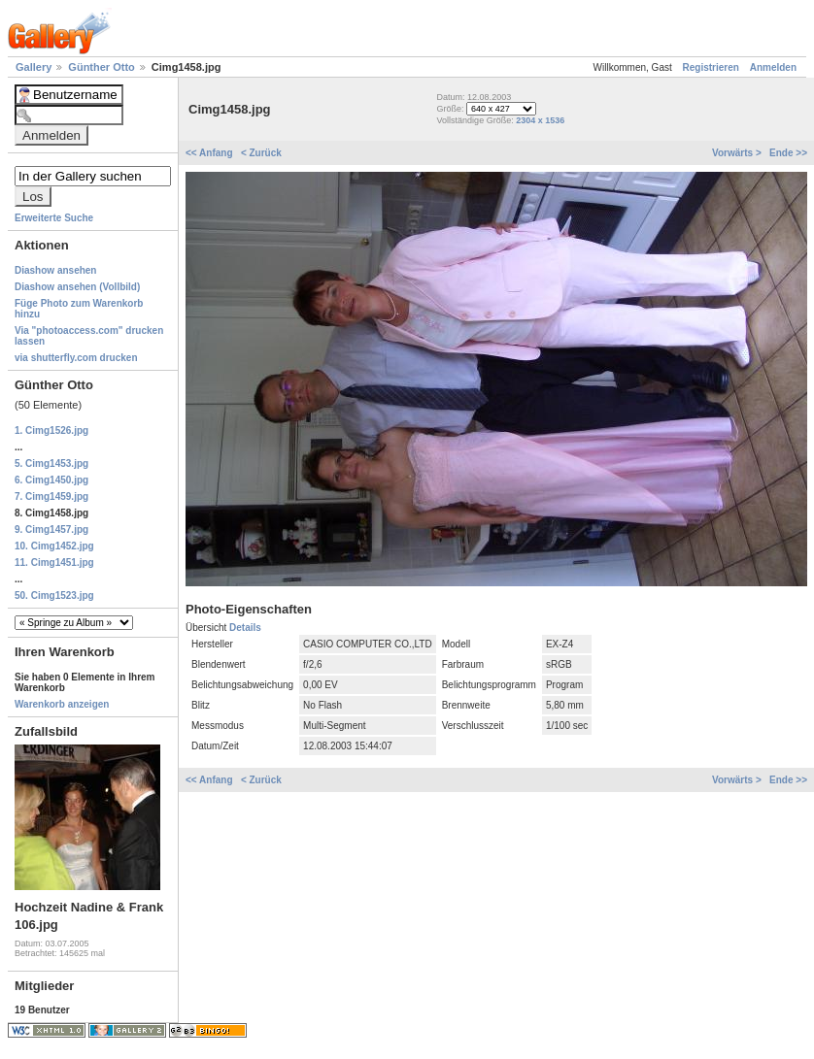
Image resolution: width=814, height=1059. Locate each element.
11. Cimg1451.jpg (54, 562)
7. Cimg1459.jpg (51, 496)
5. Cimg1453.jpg (51, 463)
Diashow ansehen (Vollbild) (77, 286)
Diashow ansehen (55, 270)
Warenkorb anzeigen (62, 704)
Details (245, 627)
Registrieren (711, 67)
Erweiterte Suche (54, 218)
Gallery (35, 67)
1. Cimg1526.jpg (51, 430)
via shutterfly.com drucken (76, 357)
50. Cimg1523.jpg (54, 595)
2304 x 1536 (540, 120)
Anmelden (773, 67)
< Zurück (261, 153)
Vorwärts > (737, 153)
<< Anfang (210, 153)
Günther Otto (103, 67)
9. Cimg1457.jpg (51, 529)
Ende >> (788, 153)
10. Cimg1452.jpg (54, 546)
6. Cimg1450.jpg (51, 480)
